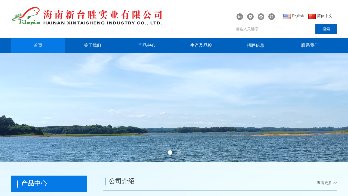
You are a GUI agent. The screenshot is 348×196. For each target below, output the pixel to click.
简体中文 (320, 16)
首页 (38, 45)
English (293, 16)
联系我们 (310, 45)
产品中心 (147, 45)
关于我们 (92, 45)
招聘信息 (255, 45)
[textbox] (274, 29)
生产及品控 (201, 45)
